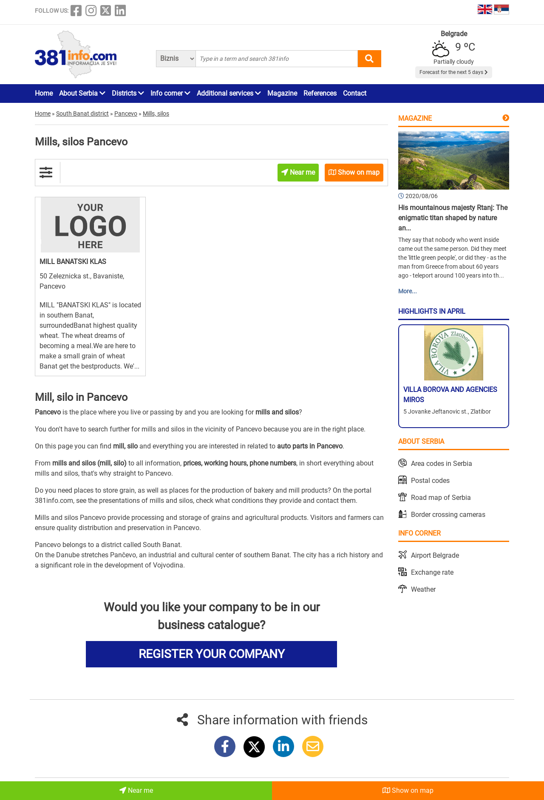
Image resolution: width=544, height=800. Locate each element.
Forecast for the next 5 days (453, 72)
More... (407, 291)
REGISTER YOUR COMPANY (212, 654)
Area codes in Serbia (441, 464)
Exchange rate (432, 572)
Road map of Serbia (441, 498)
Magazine (282, 93)
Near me (136, 790)
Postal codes (430, 481)
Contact (354, 93)
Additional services (229, 93)
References (320, 93)
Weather (423, 589)
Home (44, 93)
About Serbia (82, 93)
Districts (128, 93)
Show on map (408, 790)
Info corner (170, 93)
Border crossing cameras (448, 515)
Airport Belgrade (435, 555)
